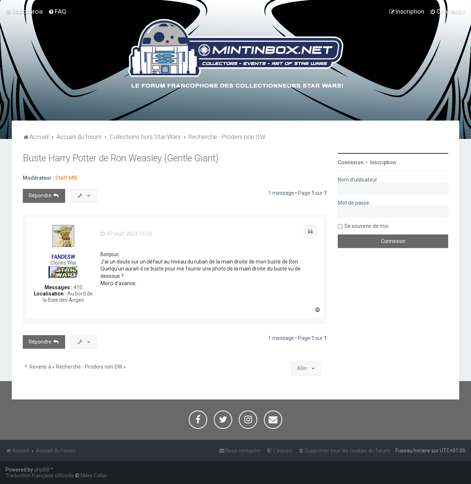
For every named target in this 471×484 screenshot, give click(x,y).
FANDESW (63, 257)
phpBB (42, 470)
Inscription (383, 162)
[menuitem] (57, 11)
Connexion (351, 162)
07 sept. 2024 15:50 (126, 234)
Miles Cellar (94, 475)
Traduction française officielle (40, 475)
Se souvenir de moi (366, 226)
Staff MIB (66, 178)
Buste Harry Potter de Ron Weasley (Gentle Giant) (121, 158)
